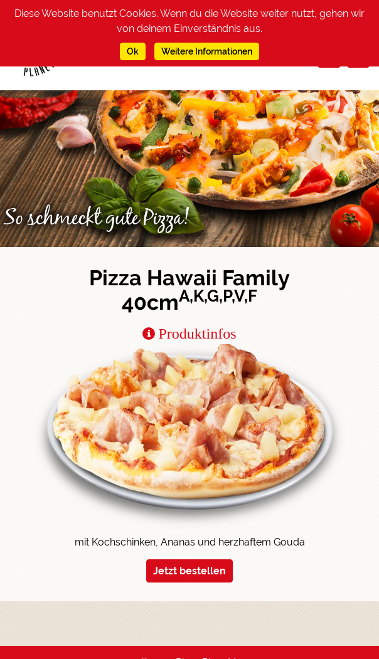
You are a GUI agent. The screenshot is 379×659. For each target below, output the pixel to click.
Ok (133, 51)
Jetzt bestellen (189, 571)
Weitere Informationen (206, 51)
